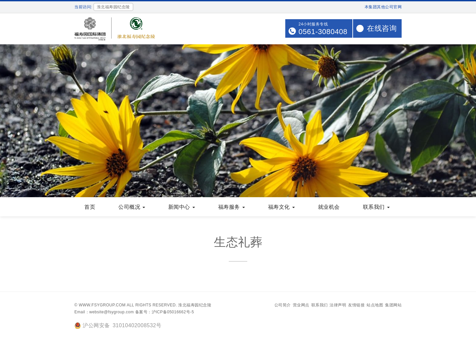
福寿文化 (281, 207)
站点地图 (375, 305)
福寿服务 (231, 207)
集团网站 (393, 305)
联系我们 (376, 207)
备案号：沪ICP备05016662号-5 (164, 312)
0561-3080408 (322, 31)
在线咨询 (382, 28)
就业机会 (329, 207)
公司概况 (131, 207)
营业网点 (301, 305)
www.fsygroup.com (102, 305)
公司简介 (282, 305)
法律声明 (338, 305)
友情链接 (356, 305)
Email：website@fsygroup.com (104, 312)
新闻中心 (181, 207)
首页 (89, 207)
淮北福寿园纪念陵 (194, 305)
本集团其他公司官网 (383, 7)
